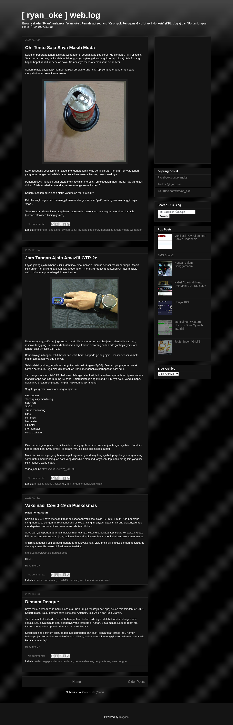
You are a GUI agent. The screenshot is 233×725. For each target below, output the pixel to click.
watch (99, 483)
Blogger (123, 716)
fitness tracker (52, 483)
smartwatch (88, 483)
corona (38, 580)
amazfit (38, 483)
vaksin (94, 580)
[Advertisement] (183, 99)
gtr (63, 483)
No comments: (36, 224)
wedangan (136, 229)
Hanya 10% (182, 302)
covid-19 (63, 580)
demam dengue (84, 661)
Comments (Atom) (93, 692)
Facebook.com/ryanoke (173, 177)
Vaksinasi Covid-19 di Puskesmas (61, 505)
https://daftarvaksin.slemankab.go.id (46, 552)
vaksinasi (104, 580)
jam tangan (73, 483)
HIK (79, 229)
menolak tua (107, 229)
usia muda (122, 229)
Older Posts (136, 681)
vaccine (84, 580)
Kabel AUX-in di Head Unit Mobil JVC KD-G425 (190, 284)
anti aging (54, 229)
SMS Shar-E (166, 255)
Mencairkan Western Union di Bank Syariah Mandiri (189, 325)
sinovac (73, 580)
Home (76, 681)
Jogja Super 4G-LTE (188, 341)
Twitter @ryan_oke (170, 184)
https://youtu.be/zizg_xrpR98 (58, 468)
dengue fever (102, 661)
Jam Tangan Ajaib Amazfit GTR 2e (61, 257)
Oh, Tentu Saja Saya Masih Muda (60, 47)
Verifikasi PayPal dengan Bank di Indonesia (190, 237)
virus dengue (118, 661)
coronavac (50, 580)
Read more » (32, 565)
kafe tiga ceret (90, 229)
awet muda (68, 229)
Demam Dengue (42, 601)
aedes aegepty (43, 661)
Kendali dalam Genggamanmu (184, 264)
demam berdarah (63, 661)
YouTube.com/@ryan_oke (174, 191)
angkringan (41, 229)
